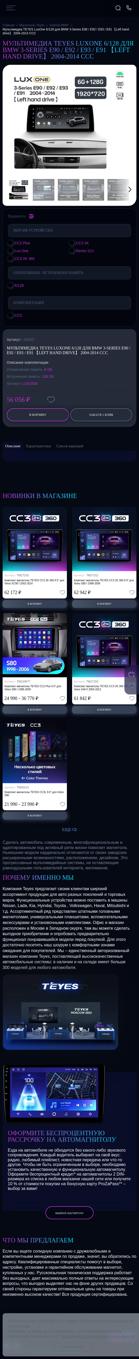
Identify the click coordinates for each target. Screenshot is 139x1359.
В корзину (37, 415)
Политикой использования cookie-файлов (98, 1336)
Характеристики (38, 446)
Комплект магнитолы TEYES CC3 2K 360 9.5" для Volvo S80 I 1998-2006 (104, 582)
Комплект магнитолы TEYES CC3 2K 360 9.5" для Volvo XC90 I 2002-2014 (34, 582)
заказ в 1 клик (101, 415)
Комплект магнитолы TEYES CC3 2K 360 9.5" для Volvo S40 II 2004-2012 (104, 688)
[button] (123, 190)
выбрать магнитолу (69, 1213)
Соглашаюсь (72, 1346)
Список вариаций (69, 446)
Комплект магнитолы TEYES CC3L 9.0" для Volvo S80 (34, 794)
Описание (13, 446)
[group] (60, 122)
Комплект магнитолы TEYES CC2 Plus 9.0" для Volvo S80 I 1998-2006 (32, 688)
